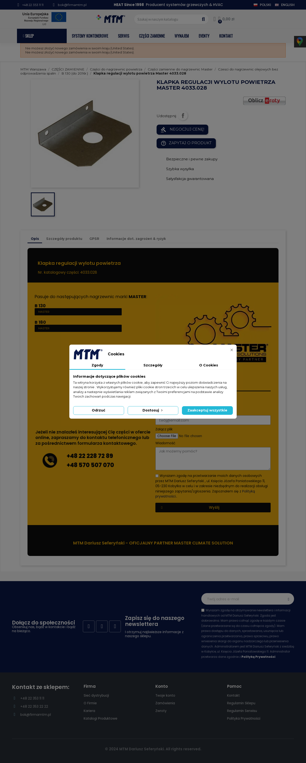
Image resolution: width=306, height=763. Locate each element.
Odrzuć (98, 410)
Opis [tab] (35, 239)
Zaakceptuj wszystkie (207, 410)
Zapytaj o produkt (186, 143)
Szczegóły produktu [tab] (64, 239)
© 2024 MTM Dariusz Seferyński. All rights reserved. (153, 748)
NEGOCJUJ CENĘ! (182, 130)
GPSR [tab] (94, 239)
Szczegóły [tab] (152, 365)
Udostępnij (183, 115)
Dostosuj (153, 410)
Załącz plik (164, 429)
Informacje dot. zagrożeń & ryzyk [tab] (136, 239)
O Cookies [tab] (208, 365)
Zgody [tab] (97, 365)
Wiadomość (165, 443)
